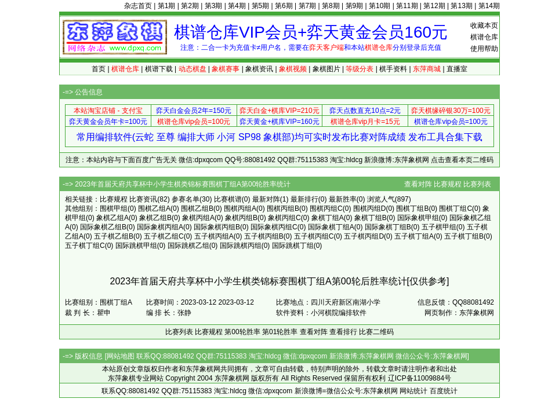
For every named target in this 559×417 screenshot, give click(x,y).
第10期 (379, 6)
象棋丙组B (241, 218)
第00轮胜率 (242, 332)
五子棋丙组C (314, 236)
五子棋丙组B (264, 236)
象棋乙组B (155, 218)
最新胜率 (343, 199)
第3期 (214, 6)
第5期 (261, 6)
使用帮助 (484, 49)
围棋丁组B (412, 208)
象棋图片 (326, 69)
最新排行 (304, 199)
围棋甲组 (114, 208)
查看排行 (343, 332)
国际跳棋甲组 (136, 246)
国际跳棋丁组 (293, 246)
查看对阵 (418, 184)
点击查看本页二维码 (462, 160)
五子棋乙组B (113, 236)
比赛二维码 (376, 332)
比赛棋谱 (228, 199)
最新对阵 (266, 199)
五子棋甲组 (439, 227)
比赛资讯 (143, 199)
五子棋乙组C (164, 236)
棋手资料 (393, 69)
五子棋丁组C (85, 246)
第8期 (331, 6)
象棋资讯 (259, 69)
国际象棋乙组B (103, 227)
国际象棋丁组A (331, 227)
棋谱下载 (159, 69)
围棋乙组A (154, 208)
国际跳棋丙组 (241, 246)
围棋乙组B (197, 208)
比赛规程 (448, 184)
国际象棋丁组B (388, 227)
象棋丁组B (370, 218)
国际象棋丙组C (274, 227)
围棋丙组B (283, 208)
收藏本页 (484, 25)
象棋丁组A (327, 218)
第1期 (167, 6)
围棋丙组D (369, 208)
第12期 (434, 6)
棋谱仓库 (484, 37)
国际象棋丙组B (217, 227)
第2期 (190, 6)
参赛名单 (185, 199)
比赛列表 (477, 184)
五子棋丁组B (464, 236)
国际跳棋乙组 (188, 246)
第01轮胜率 (279, 332)
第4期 (237, 6)
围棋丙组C (326, 208)
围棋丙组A (240, 208)
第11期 (407, 6)
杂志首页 (138, 6)
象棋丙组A (198, 218)
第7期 (308, 6)
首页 (99, 69)
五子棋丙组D (364, 236)
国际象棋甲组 (418, 218)
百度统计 (444, 391)
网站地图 (121, 356)
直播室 (457, 69)
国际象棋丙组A (160, 227)
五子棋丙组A (214, 236)
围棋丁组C (455, 208)
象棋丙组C (284, 218)
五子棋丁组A (414, 236)
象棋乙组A (112, 218)
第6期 (284, 6)
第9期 (355, 6)
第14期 (489, 6)
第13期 (461, 6)
